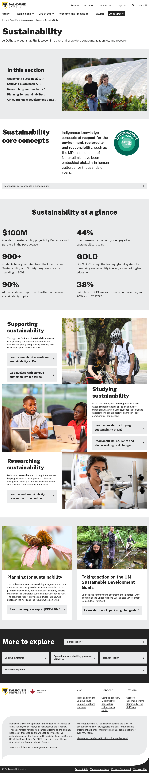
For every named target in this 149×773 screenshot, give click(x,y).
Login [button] (120, 5)
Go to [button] (87, 5)
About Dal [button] (115, 13)
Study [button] (6, 13)
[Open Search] (133, 5)
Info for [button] (104, 5)
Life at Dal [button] (45, 13)
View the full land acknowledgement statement (33, 747)
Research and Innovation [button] (74, 13)
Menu (143, 5)
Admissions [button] (24, 13)
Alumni (100, 13)
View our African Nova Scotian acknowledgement (102, 738)
